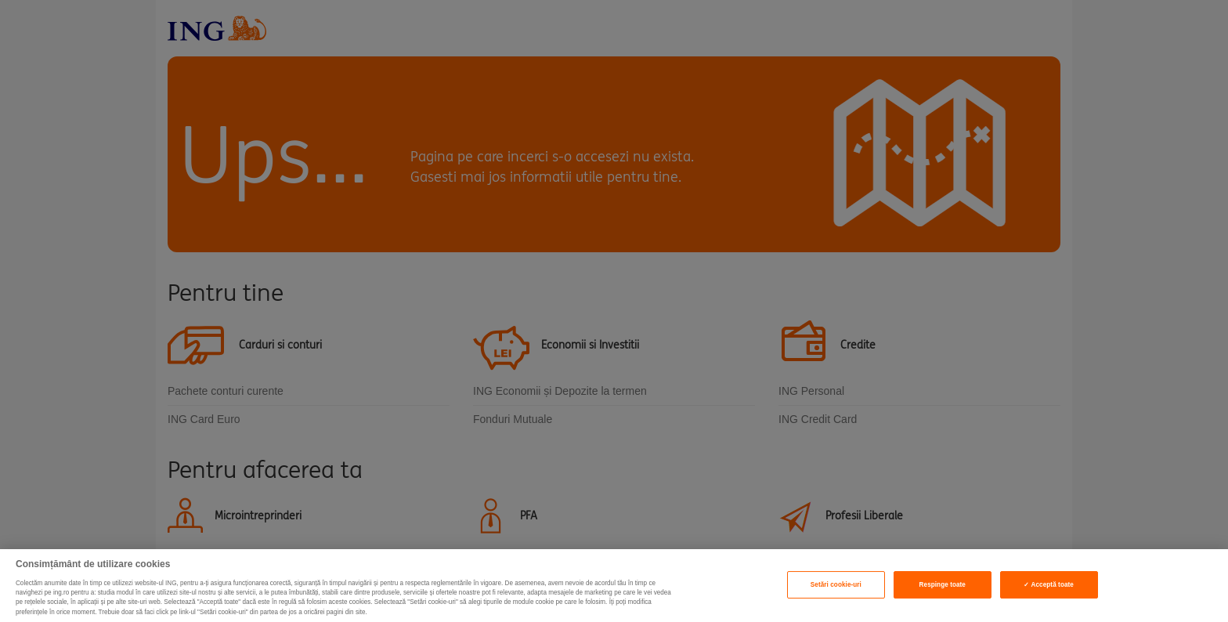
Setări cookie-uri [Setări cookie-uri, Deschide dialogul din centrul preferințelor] (836, 584)
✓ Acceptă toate (1048, 584)
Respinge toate (942, 584)
